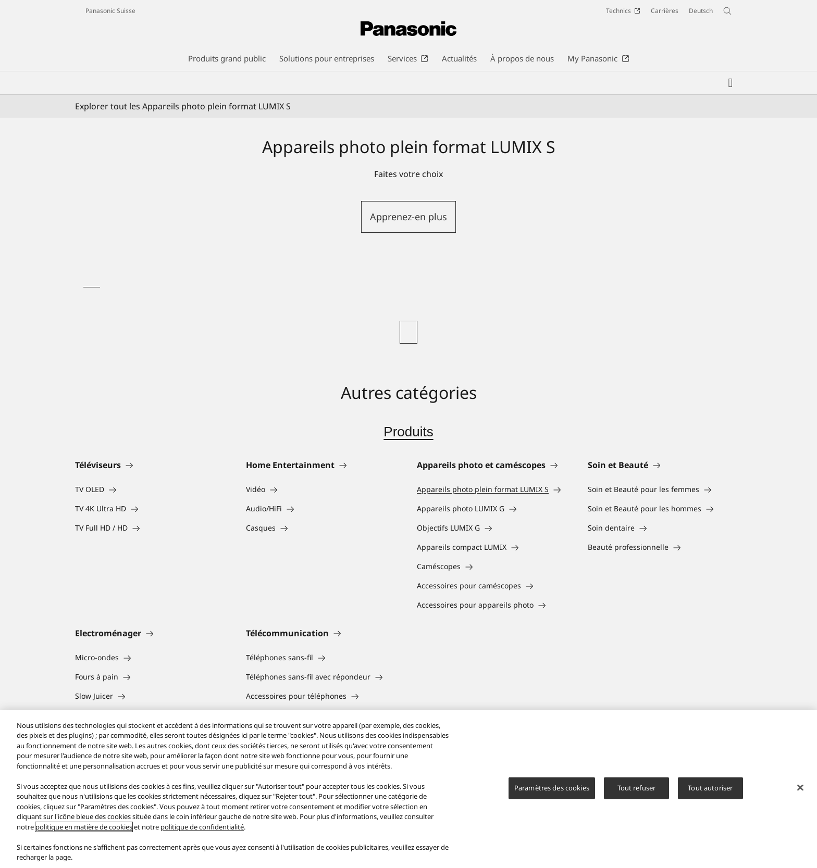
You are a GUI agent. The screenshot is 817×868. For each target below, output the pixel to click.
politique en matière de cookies (83, 827)
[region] (408, 789)
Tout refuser (636, 787)
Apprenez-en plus (408, 216)
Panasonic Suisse (110, 10)
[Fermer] (800, 787)
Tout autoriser (710, 787)
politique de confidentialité (202, 827)
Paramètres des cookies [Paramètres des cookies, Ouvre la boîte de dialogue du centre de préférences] (551, 787)
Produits (408, 431)
